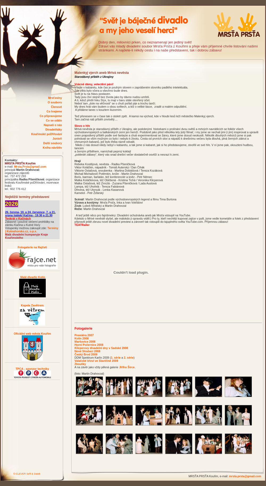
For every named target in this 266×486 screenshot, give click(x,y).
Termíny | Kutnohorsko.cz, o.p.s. (31, 229)
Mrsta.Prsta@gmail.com (30, 166)
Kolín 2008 (81, 338)
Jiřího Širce (127, 367)
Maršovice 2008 (84, 341)
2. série (129, 357)
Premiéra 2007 (84, 335)
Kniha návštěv (52, 147)
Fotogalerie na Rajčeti (32, 247)
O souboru (55, 102)
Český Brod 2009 (85, 354)
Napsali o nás (53, 125)
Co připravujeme (51, 116)
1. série (116, 357)
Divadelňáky (53, 129)
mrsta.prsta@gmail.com (245, 476)
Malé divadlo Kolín (32, 277)
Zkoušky (80, 364)
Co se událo (54, 120)
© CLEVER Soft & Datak (26, 473)
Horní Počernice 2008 (88, 344)
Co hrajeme (54, 111)
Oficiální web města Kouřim (32, 333)
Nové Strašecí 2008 (87, 351)
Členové (56, 106)
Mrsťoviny (55, 97)
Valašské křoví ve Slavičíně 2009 (96, 360)
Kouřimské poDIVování (46, 134)
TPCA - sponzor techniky (32, 368)
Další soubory (52, 143)
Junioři (57, 138)
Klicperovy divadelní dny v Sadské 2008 (101, 348)
